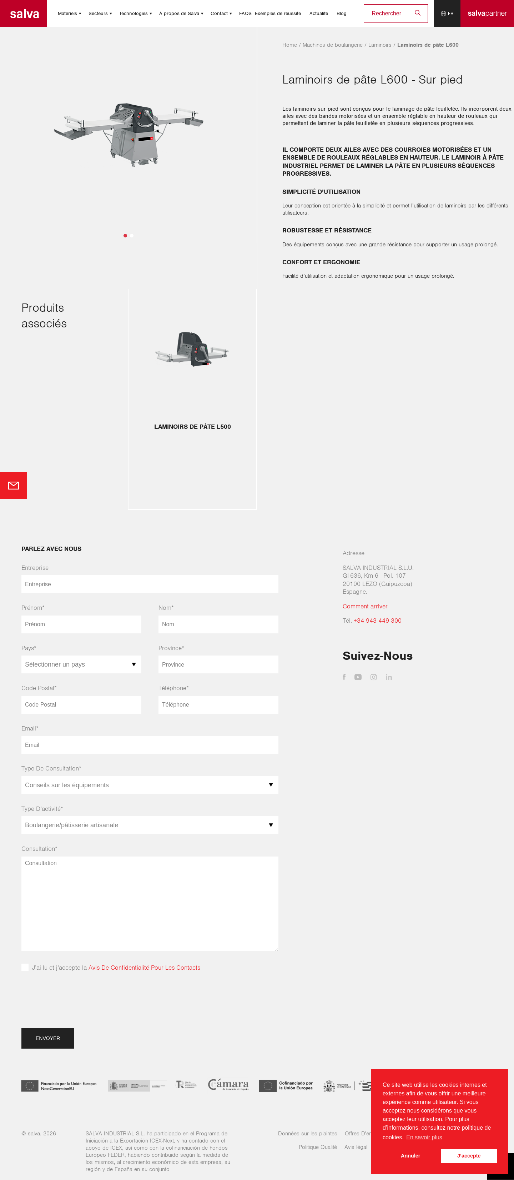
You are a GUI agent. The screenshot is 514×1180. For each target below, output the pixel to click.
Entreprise (35, 568)
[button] (125, 235)
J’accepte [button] (469, 1156)
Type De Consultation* (51, 768)
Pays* (28, 648)
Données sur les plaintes (307, 1133)
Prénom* (33, 608)
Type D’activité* (42, 809)
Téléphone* (173, 688)
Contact (219, 13)
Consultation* (39, 849)
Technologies (133, 13)
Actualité (318, 13)
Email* (30, 728)
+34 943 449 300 (378, 620)
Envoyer (48, 1038)
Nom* (166, 608)
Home (289, 45)
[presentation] (75, 1004)
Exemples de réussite (278, 13)
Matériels (67, 13)
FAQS (245, 13)
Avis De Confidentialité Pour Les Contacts (144, 967)
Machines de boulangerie (333, 45)
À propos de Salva (179, 13)
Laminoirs (380, 45)
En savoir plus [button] (424, 1137)
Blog (342, 13)
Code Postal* (39, 688)
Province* (171, 648)
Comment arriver (365, 606)
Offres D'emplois (365, 1133)
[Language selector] (447, 13)
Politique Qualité (318, 1147)
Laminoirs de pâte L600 (428, 45)
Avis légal (355, 1147)
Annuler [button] (410, 1156)
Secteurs (98, 13)
